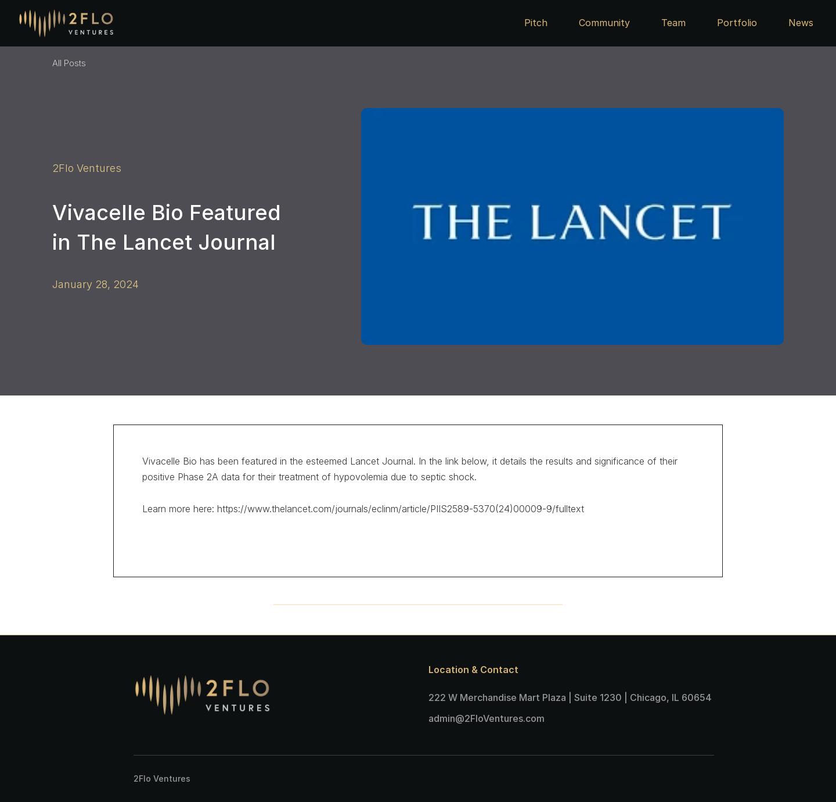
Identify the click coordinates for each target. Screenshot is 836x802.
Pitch (535, 22)
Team (673, 22)
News (800, 22)
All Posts (69, 63)
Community (604, 22)
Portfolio (737, 22)
